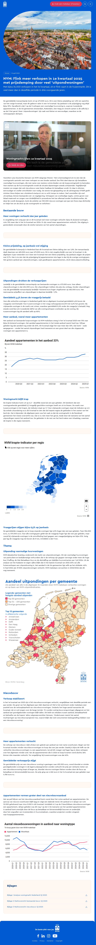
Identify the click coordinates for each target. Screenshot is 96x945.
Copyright (59, 941)
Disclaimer (50, 941)
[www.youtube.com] (55, 935)
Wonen (7, 73)
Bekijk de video (16, 165)
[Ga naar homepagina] (5, 4)
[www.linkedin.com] (43, 935)
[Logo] (47, 928)
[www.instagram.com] (48, 935)
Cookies (34, 941)
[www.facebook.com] (38, 935)
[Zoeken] (85, 4)
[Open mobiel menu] (90, 4)
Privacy (42, 941)
